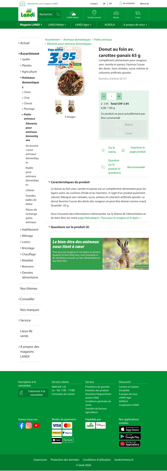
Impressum (40, 460)
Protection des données (65, 460)
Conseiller (27, 299)
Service (25, 320)
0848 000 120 (59, 386)
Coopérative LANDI (129, 404)
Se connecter (129, 3)
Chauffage (29, 254)
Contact (94, 3)
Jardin (26, 59)
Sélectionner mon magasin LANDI (42, 3)
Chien (27, 92)
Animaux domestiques (30, 82)
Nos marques (29, 309)
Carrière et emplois (129, 386)
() (144, 3)
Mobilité (27, 260)
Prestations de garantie (97, 386)
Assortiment (29, 53)
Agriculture (29, 71)
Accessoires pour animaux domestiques (32, 154)
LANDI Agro (82, 25)
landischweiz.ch (123, 460)
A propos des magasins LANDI (29, 351)
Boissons (28, 266)
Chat (27, 98)
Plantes (27, 65)
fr (110, 3)
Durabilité (124, 390)
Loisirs (26, 242)
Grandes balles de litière (31, 200)
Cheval (28, 103)
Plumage (29, 109)
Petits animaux (103, 39)
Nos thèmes (29, 288)
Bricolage (28, 248)
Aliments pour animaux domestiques (32, 132)
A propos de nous (134, 25)
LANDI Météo (56, 25)
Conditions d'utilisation (97, 460)
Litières (30, 190)
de (104, 3)
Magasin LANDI (30, 25)
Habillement (30, 229)
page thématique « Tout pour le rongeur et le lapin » (109, 218)
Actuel (25, 43)
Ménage (27, 236)
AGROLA (110, 25)
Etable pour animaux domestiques (32, 176)
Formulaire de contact (63, 394)
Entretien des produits (97, 390)
